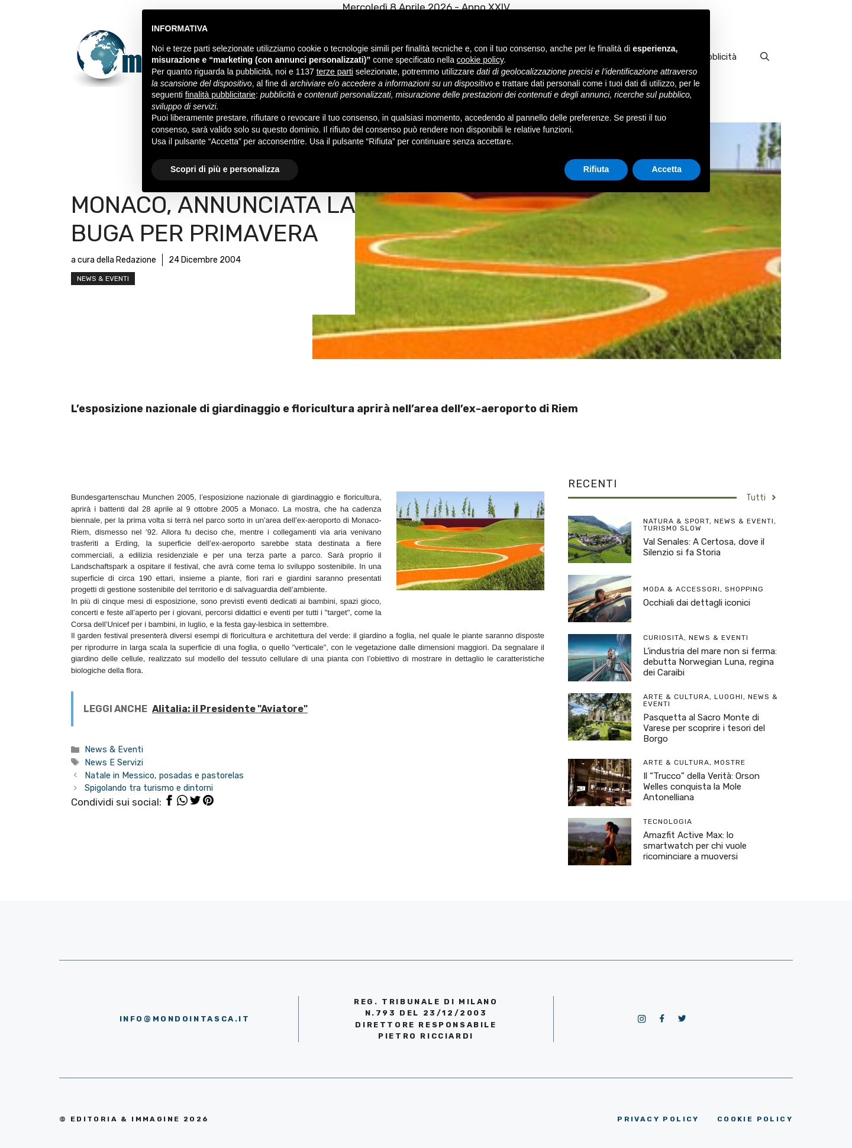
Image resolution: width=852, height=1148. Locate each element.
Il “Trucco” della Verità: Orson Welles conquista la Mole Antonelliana (701, 787)
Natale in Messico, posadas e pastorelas (164, 775)
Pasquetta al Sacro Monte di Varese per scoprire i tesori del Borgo (704, 728)
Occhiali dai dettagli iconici (696, 602)
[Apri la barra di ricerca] (764, 57)
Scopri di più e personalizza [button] (224, 169)
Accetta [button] (666, 169)
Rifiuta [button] (596, 169)
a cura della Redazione (113, 260)
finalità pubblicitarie (220, 94)
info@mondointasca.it (185, 1018)
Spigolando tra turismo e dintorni (149, 787)
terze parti (335, 71)
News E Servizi (114, 762)
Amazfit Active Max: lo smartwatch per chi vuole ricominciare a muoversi (695, 846)
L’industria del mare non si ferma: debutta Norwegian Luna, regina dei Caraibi (710, 662)
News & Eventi (103, 278)
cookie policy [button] (480, 59)
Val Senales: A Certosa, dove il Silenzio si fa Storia (703, 547)
